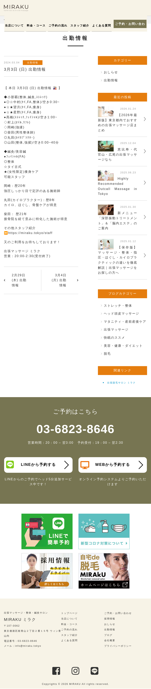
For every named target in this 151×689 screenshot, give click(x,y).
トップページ (69, 613)
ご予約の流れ (58, 25)
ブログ (108, 635)
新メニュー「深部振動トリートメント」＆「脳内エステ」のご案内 (117, 220)
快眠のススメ (114, 337)
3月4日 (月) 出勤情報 (59, 280)
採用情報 (109, 619)
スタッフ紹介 (79, 25)
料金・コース (37, 25)
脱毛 (107, 353)
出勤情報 (33, 62)
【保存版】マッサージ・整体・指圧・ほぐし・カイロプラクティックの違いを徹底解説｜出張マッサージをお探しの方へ (117, 260)
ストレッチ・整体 (118, 305)
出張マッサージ (116, 329)
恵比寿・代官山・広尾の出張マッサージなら (117, 154)
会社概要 (109, 640)
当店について (16, 25)
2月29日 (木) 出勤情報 (19, 280)
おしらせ (111, 72)
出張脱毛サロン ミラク (121, 382)
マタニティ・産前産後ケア (125, 321)
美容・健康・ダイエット (123, 345)
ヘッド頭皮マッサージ (121, 313)
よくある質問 (100, 25)
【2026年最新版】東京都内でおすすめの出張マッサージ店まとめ (117, 122)
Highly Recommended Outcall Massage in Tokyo (117, 186)
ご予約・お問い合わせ (129, 23)
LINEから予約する (31, 464)
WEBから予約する (105, 465)
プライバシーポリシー (118, 646)
